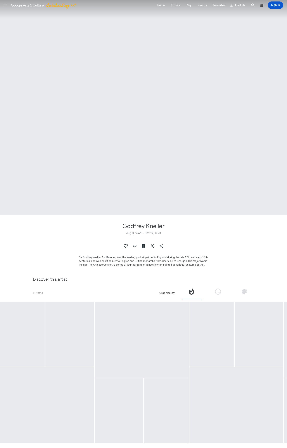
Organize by (166, 293)
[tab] (191, 292)
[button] (5, 5)
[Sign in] (275, 5)
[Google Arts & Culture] (43, 5)
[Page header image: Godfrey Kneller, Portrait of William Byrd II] (143, 107)
